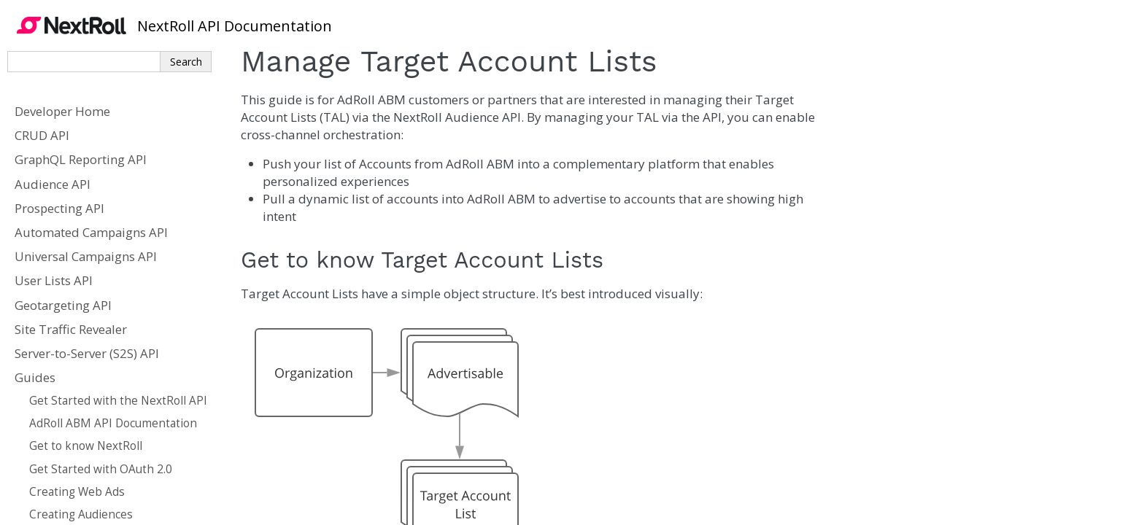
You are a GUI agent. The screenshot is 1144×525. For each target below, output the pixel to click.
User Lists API (54, 280)
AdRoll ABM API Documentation (113, 423)
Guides (35, 377)
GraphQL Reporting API (81, 159)
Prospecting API (59, 208)
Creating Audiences (81, 514)
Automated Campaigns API (91, 232)
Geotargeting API (63, 305)
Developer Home (62, 111)
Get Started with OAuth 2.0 (100, 469)
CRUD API (42, 135)
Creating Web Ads (77, 491)
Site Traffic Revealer (71, 329)
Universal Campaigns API (86, 256)
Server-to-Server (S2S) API (87, 353)
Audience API (52, 184)
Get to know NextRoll (85, 446)
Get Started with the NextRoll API (118, 400)
